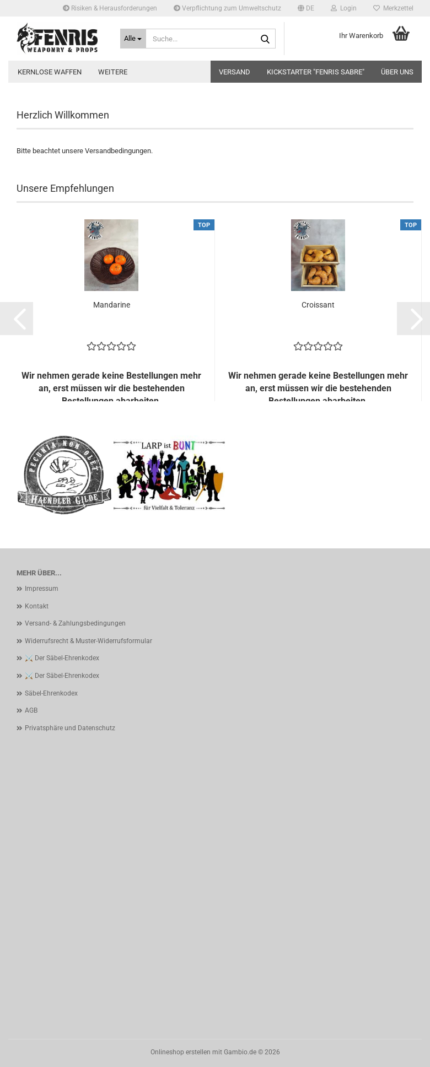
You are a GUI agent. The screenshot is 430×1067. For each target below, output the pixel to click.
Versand (234, 72)
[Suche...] (133, 38)
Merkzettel (393, 8)
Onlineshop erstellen (180, 1052)
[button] (305, 8)
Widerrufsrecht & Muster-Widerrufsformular (88, 641)
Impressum (41, 588)
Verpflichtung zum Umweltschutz (227, 8)
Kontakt (37, 606)
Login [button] (344, 8)
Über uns (397, 72)
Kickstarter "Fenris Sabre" (315, 72)
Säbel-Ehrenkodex (51, 693)
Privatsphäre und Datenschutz (70, 728)
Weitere (112, 72)
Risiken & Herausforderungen (110, 8)
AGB (31, 710)
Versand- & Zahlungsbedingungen (75, 623)
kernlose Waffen (50, 72)
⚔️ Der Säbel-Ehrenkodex (62, 658)
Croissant (318, 304)
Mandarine (111, 304)
